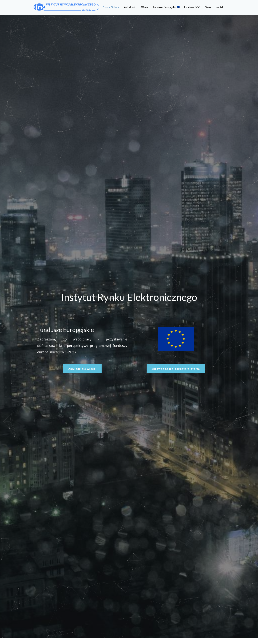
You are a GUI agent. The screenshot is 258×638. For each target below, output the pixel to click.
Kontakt (220, 7)
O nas (208, 7)
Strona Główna (111, 7)
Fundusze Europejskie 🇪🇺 (166, 7)
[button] (81, 369)
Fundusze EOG (192, 7)
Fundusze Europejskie (64, 329)
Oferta (144, 7)
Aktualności (130, 7)
